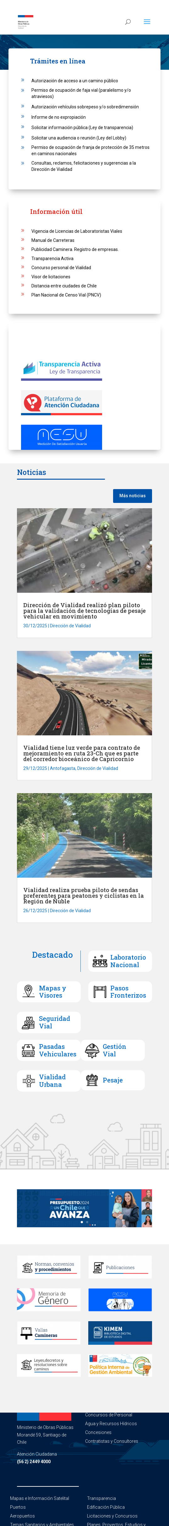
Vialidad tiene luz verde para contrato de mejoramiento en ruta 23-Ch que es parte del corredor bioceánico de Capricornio (81, 753)
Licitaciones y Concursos (112, 1515)
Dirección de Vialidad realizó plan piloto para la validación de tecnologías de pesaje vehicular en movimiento (84, 610)
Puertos (18, 1507)
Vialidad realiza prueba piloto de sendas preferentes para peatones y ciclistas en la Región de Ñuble (83, 895)
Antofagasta (62, 768)
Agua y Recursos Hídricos (111, 1423)
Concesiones (98, 1432)
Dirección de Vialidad (70, 625)
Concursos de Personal (108, 1414)
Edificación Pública (106, 1507)
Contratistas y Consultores (111, 1441)
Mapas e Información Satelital (39, 1498)
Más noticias (132, 495)
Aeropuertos (22, 1515)
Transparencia (101, 1498)
